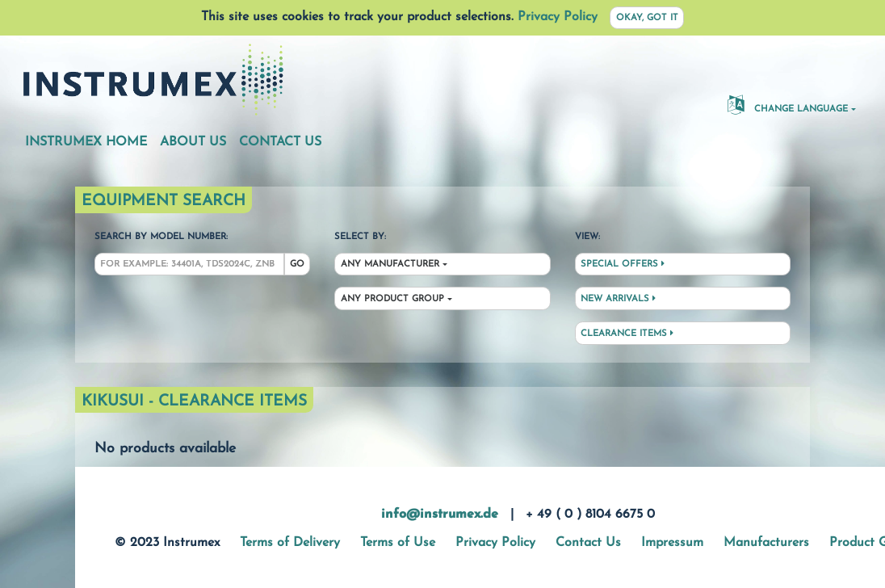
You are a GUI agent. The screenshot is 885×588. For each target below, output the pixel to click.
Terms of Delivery (290, 542)
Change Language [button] (788, 104)
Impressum (672, 542)
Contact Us (280, 142)
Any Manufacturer (390, 264)
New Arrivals (618, 299)
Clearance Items (627, 333)
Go (297, 264)
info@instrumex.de (439, 514)
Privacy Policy (558, 16)
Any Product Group (392, 299)
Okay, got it (647, 18)
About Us (193, 142)
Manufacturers (766, 542)
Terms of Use (397, 542)
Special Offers (623, 264)
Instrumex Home (86, 142)
